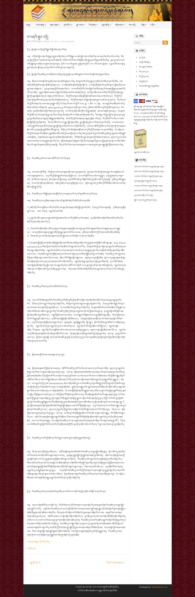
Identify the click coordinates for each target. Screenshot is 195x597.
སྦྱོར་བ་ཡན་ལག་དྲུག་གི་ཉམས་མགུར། (145, 200)
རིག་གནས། (92, 25)
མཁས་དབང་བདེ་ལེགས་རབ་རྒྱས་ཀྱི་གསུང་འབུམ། (149, 166)
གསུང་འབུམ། (54, 25)
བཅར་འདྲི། (132, 25)
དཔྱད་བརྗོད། (105, 25)
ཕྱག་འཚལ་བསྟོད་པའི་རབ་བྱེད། (143, 195)
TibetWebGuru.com (159, 587)
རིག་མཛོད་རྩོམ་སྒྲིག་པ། (36, 41)
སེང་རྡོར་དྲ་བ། (31, 548)
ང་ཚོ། (152, 25)
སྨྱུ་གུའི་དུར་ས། (34, 562)
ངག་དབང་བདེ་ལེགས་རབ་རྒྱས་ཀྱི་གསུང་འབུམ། (148, 176)
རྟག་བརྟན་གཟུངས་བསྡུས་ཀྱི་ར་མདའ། (145, 181)
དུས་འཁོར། (67, 25)
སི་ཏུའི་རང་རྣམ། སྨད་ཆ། (115, 562)
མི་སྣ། (142, 25)
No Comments (68, 41)
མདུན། (28, 25)
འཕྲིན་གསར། (119, 25)
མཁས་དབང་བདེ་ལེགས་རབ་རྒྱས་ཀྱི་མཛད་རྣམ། (148, 190)
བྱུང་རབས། (79, 25)
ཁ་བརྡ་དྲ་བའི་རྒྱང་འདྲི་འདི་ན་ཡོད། (38, 541)
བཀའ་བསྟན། (40, 25)
